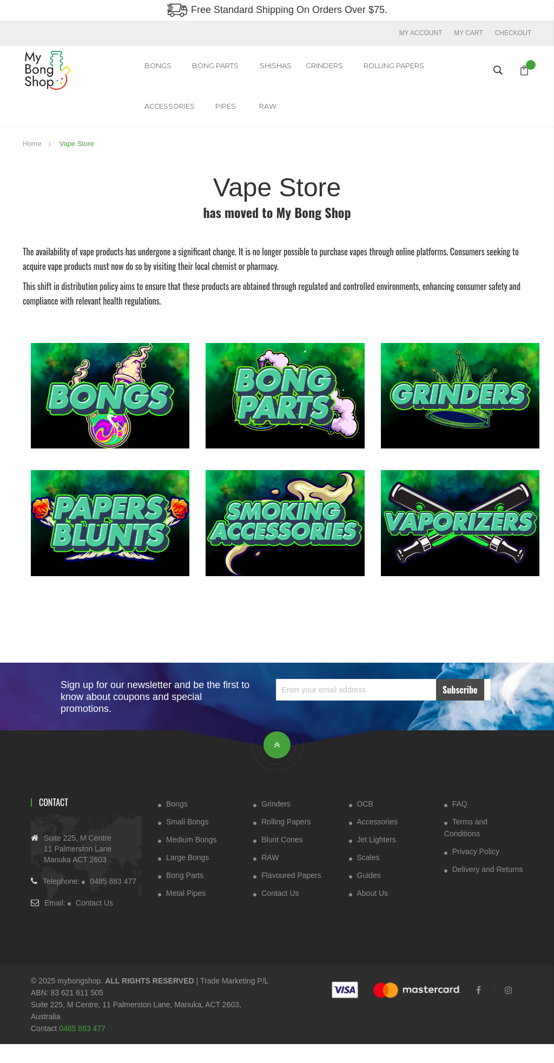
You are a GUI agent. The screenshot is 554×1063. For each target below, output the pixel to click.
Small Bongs (187, 839)
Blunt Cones (281, 857)
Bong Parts (203, 69)
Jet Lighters (376, 857)
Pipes (150, 119)
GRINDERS (292, 69)
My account (419, 32)
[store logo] (54, 69)
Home (33, 161)
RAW (186, 119)
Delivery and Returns (487, 887)
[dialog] (533, 1041)
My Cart (468, 32)
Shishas (255, 69)
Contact (53, 820)
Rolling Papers (355, 69)
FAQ (459, 821)
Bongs (152, 69)
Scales (368, 875)
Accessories (377, 839)
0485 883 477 (113, 900)
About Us (372, 911)
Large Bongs (187, 875)
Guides (369, 893)
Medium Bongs (191, 857)
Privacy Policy (475, 869)
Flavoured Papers (291, 893)
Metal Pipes (186, 911)
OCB (365, 821)
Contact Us (94, 921)
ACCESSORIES (425, 69)
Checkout (513, 32)
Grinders (276, 821)
